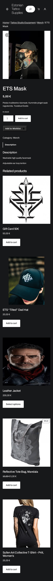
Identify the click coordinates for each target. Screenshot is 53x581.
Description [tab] (10, 145)
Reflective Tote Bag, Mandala (20, 471)
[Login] (44, 9)
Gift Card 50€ (11, 228)
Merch (40, 22)
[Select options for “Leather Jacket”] (13, 404)
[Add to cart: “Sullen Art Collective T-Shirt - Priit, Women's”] (11, 569)
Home (6, 22)
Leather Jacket (11, 390)
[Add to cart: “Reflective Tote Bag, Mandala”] (11, 485)
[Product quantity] (8, 118)
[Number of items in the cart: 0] (38, 9)
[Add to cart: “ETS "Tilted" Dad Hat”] (11, 323)
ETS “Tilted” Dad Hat (15, 309)
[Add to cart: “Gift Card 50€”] (11, 242)
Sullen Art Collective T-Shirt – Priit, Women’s (23, 554)
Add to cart (23, 118)
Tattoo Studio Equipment (23, 22)
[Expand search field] (30, 9)
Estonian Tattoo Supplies (17, 9)
